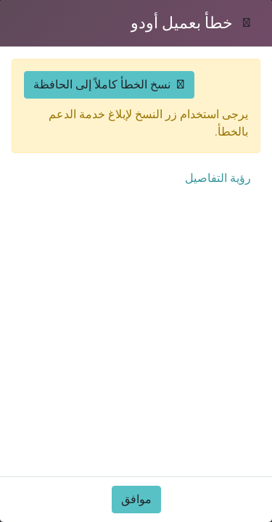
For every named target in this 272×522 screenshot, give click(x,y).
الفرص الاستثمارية (211, 203)
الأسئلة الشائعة (219, 395)
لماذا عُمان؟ (226, 337)
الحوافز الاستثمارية (83, 337)
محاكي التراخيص (84, 261)
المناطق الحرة (91, 499)
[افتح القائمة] (55, 47)
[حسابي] (84, 47)
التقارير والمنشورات (207, 366)
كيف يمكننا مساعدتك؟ (201, 499)
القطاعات (231, 232)
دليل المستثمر (91, 203)
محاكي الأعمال (89, 232)
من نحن (236, 470)
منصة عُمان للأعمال (77, 470)
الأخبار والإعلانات (88, 366)
